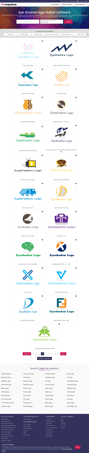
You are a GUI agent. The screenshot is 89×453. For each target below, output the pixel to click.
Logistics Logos (49, 395)
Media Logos (48, 402)
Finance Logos (27, 391)
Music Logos (70, 373)
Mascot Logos (49, 398)
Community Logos (6, 398)
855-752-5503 (73, 1)
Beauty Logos (5, 388)
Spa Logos (70, 398)
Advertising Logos (6, 373)
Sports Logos (70, 402)
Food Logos (26, 398)
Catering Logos (5, 391)
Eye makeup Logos (66, 34)
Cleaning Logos (5, 395)
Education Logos (27, 380)
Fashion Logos (27, 388)
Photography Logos (72, 380)
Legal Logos (48, 391)
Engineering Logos (28, 384)
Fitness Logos (27, 395)
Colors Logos (80, 34)
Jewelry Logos (49, 388)
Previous (26, 353)
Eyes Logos (10, 34)
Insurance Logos (49, 384)
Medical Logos (49, 406)
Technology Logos (72, 406)
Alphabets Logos (5, 380)
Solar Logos (70, 395)
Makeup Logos (24, 34)
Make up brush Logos (52, 34)
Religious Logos (71, 388)
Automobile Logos (6, 384)
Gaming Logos (27, 402)
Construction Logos (28, 373)
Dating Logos (26, 377)
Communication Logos (7, 402)
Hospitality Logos (50, 377)
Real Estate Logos (72, 384)
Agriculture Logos (6, 377)
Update (68, 21)
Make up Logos (38, 34)
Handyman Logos (50, 373)
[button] (87, 34)
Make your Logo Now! (44, 358)
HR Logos (47, 380)
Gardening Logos (28, 406)
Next (63, 353)
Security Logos (71, 391)
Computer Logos (5, 406)
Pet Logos (70, 377)
